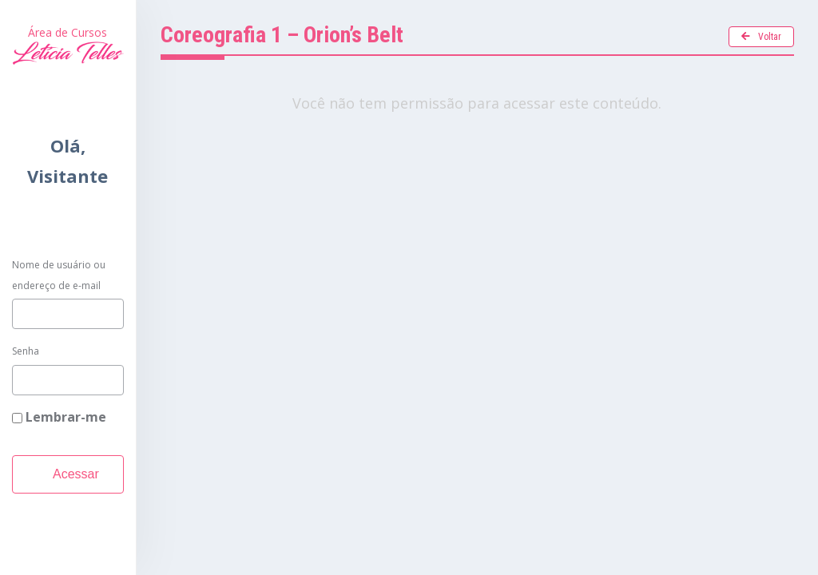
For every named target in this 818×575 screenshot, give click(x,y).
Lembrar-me (59, 417)
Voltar (761, 36)
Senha (25, 351)
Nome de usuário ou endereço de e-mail (58, 275)
